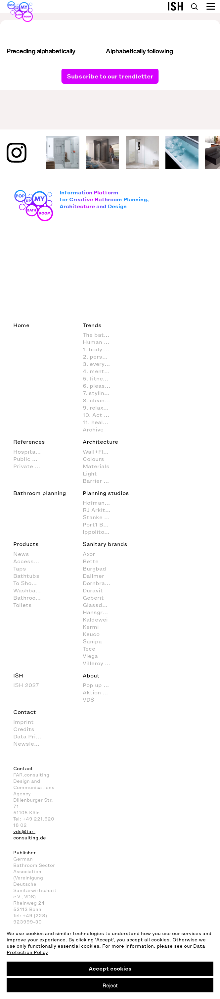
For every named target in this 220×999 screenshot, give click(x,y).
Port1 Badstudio (100, 524)
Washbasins (30, 590)
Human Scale (100, 342)
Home (21, 325)
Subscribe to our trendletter (110, 76)
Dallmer (93, 575)
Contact (24, 712)
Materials (96, 466)
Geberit (93, 597)
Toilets (22, 605)
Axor (89, 554)
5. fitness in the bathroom (100, 378)
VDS (88, 699)
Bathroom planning (39, 493)
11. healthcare (100, 422)
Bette (91, 561)
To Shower (27, 583)
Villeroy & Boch (100, 663)
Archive (93, 429)
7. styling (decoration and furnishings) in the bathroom (100, 393)
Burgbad (94, 568)
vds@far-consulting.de (29, 834)
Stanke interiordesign (100, 517)
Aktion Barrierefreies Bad (100, 692)
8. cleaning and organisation (100, 400)
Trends (92, 325)
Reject (110, 985)
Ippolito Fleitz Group (100, 531)
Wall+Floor (97, 451)
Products (26, 544)
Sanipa (92, 641)
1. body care (99, 349)
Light (90, 473)
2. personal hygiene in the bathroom (100, 356)
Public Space (30, 459)
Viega (90, 656)
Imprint (23, 721)
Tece (89, 648)
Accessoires (30, 561)
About (91, 675)
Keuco (91, 634)
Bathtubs (26, 575)
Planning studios (106, 493)
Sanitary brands (105, 544)
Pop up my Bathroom (100, 685)
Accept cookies (110, 968)
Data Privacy (30, 736)
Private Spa (29, 466)
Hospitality (28, 451)
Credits (23, 729)
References (29, 441)
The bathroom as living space (100, 334)
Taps (19, 568)
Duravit (93, 590)
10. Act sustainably (100, 415)
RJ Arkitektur (100, 510)
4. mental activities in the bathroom (100, 371)
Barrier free (99, 480)
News (21, 554)
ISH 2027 (26, 685)
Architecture (100, 441)
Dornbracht (98, 583)
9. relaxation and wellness (100, 407)
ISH (18, 675)
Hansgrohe (97, 612)
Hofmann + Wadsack (100, 502)
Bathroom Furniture (30, 597)
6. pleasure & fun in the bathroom (100, 385)
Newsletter (29, 743)
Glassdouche (100, 605)
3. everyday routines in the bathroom (100, 364)
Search (194, 6)
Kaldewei (95, 619)
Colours (93, 459)
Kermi (91, 626)
